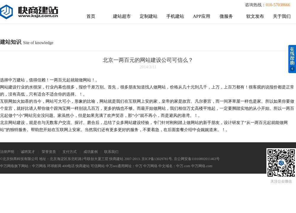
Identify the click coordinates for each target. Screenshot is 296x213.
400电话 (68, 166)
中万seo (112, 166)
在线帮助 (292, 59)
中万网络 (39, 166)
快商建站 (82, 166)
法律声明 (7, 152)
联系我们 (111, 152)
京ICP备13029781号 (156, 159)
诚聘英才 (28, 152)
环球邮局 (54, 166)
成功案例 (90, 152)
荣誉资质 (49, 152)
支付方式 (69, 152)
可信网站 (98, 166)
